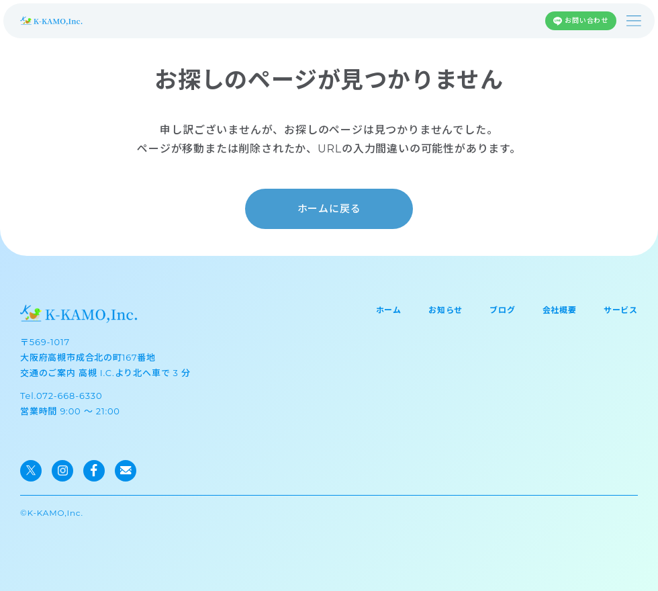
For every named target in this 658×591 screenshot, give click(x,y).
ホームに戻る (329, 208)
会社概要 (560, 310)
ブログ (502, 310)
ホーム (389, 310)
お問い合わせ (586, 20)
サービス (621, 310)
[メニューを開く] (633, 20)
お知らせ (445, 310)
